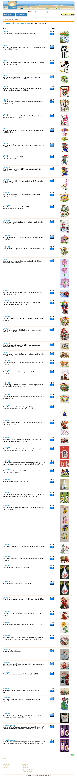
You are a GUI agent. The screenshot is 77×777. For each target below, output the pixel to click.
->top (72, 754)
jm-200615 (6, 581)
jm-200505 (6, 662)
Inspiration (25, 764)
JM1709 (5, 155)
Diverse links (21, 15)
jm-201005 (6, 383)
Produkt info (7, 766)
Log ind (47, 12)
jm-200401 (6, 713)
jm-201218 (6, 259)
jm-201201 (6, 317)
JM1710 (5, 143)
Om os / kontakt (27, 771)
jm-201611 (6, 167)
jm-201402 (6, 193)
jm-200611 (6, 597)
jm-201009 (6, 370)
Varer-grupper (9, 15)
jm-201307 (6, 220)
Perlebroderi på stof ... (11, 23)
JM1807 (5, 100)
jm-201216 (6, 301)
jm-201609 (6, 179)
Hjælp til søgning (27, 769)
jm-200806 (6, 461)
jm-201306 (6, 235)
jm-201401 (6, 205)
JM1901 (5, 75)
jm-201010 (6, 361)
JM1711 (5, 128)
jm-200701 (6, 557)
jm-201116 (6, 328)
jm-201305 (6, 247)
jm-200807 (6, 447)
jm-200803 (6, 493)
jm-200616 (6, 566)
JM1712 (5, 114)
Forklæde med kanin (10, 725)
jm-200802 (6, 506)
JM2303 (5, 32)
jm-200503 (6, 672)
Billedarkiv (25, 767)
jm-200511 (6, 649)
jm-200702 (6, 545)
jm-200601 (6, 636)
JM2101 (5, 61)
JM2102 (5, 45)
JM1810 (5, 86)
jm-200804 (6, 479)
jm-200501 (6, 697)
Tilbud (5, 767)
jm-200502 (6, 689)
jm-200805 (6, 469)
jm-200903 (6, 405)
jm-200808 (6, 438)
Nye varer (6, 764)
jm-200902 (6, 421)
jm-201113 (6, 352)
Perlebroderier (24, 23)
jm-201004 (6, 395)
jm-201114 (6, 343)
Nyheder (24, 766)
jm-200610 (6, 612)
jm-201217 (6, 291)
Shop (36, 12)
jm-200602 (6, 622)
